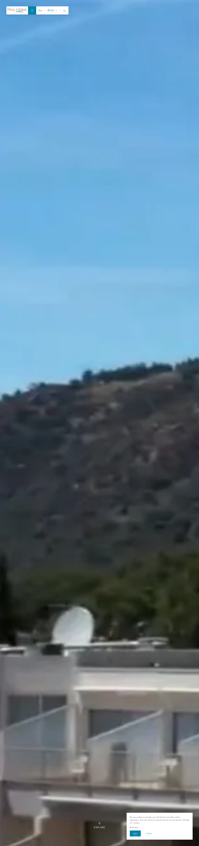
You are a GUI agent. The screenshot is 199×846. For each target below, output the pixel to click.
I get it (135, 833)
